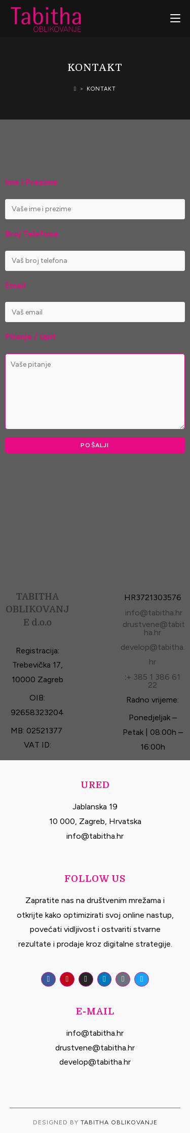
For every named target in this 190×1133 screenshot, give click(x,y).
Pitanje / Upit (30, 336)
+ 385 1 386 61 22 (153, 681)
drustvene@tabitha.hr (154, 628)
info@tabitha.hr (153, 612)
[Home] (75, 89)
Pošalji (95, 445)
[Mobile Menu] (175, 18)
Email (15, 285)
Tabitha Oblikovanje (119, 1122)
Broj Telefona (31, 234)
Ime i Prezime (31, 182)
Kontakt (101, 89)
